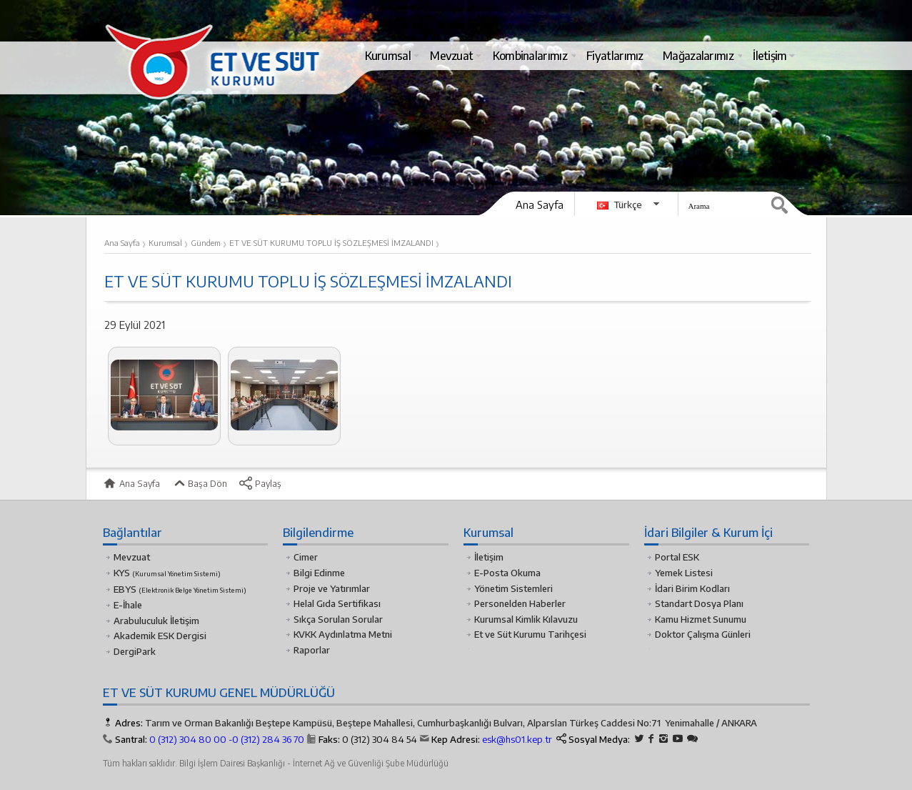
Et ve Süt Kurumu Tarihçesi (530, 634)
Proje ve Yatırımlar (332, 588)
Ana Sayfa (539, 204)
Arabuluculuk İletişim (156, 620)
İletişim (488, 557)
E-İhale (128, 605)
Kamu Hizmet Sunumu (700, 619)
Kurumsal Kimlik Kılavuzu (526, 619)
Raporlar (312, 650)
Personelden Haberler (520, 603)
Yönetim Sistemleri (513, 588)
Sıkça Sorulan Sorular (338, 619)
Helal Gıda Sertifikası (337, 603)
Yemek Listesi (684, 572)
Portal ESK (677, 557)
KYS (167, 572)
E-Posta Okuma (507, 572)
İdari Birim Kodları (692, 588)
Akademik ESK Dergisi (160, 635)
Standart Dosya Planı (699, 603)
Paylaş (260, 483)
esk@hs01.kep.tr (517, 739)
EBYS (180, 589)
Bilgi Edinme (319, 572)
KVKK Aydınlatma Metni (343, 634)
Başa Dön (199, 483)
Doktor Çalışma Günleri (703, 634)
